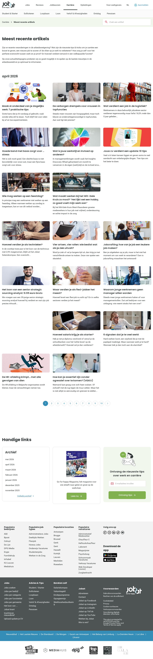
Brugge (57, 535)
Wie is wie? (84, 622)
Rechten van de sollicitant (113, 596)
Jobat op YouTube (87, 615)
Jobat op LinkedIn (87, 608)
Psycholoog (84, 554)
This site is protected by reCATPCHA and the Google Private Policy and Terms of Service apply (113, 622)
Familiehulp (9, 555)
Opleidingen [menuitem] (85, 5)
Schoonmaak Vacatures (85, 558)
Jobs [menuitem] (27, 5)
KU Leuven (9, 563)
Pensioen (33, 609)
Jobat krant (9, 609)
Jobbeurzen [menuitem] (55, 5)
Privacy (106, 604)
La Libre (140, 634)
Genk (56, 542)
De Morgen (61, 634)
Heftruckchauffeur (87, 543)
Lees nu (75, 496)
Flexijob (32, 541)
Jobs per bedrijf (11, 591)
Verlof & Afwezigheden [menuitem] (77, 13)
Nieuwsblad (11, 634)
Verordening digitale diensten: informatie (111, 613)
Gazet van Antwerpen (79, 634)
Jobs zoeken (10, 587)
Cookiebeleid (108, 601)
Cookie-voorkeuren (110, 606)
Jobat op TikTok (86, 611)
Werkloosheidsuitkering (64, 603)
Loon (31, 598)
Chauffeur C (84, 539)
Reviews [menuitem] (39, 5)
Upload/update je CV (13, 618)
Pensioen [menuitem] (111, 13)
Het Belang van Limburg (103, 634)
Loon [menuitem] (58, 13)
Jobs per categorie (12, 595)
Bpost (6, 537)
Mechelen (58, 561)
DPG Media (9, 548)
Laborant (83, 547)
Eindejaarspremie (61, 595)
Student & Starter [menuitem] (10, 13)
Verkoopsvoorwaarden (112, 609)
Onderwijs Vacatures (38, 548)
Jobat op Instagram (88, 604)
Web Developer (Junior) (85, 568)
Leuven (57, 557)
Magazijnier (84, 550)
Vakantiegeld (60, 591)
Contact (82, 597)
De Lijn (7, 544)
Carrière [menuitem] (70, 5)
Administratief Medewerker (85, 535)
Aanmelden (141, 5)
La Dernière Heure (125, 634)
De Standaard (47, 634)
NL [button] (128, 5)
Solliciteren (34, 591)
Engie (6, 552)
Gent (56, 546)
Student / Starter (36, 587)
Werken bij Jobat (86, 618)
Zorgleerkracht (85, 572)
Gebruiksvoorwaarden (112, 593)
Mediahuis (9, 566)
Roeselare (58, 564)
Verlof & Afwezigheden (39, 602)
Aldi (6, 534)
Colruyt (7, 541)
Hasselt (57, 550)
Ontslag (32, 606)
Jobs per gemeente (12, 602)
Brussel (57, 539)
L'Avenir (76, 637)
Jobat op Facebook (87, 600)
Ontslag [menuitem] (97, 13)
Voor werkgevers (113, 5)
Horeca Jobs (34, 544)
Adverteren (83, 593)
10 (101, 403)
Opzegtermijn (60, 598)
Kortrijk (57, 553)
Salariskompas (60, 587)
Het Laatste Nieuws (29, 634)
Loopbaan (33, 595)
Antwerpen (58, 532)
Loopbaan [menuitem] (44, 13)
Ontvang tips (125, 495)
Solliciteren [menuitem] (29, 13)
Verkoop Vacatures (87, 563)
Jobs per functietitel (13, 598)
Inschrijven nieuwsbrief (9, 614)
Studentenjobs (35, 552)
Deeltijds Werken (36, 537)
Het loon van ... (11, 606)
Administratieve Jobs (38, 534)
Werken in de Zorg (37, 555)
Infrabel (7, 559)
